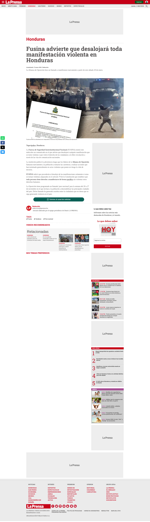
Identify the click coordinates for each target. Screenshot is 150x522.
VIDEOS (70, 498)
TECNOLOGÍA (52, 498)
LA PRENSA (110, 488)
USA (29, 498)
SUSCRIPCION (111, 500)
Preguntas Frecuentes (59, 512)
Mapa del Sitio (115, 511)
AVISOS (70, 502)
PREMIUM (71, 484)
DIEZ (108, 492)
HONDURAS (32, 488)
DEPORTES (52, 488)
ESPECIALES (71, 492)
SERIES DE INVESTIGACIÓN (73, 489)
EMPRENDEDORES (54, 492)
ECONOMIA (32, 492)
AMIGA (50, 494)
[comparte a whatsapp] (3, 138)
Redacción (46, 67)
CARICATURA (91, 492)
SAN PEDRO (32, 490)
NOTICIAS (31, 484)
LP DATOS (70, 496)
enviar (107, 246)
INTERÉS (51, 484)
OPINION (90, 484)
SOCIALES (51, 496)
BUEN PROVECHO (112, 496)
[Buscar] (146, 6)
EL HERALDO (110, 490)
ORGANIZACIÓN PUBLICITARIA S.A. (38, 516)
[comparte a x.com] (3, 147)
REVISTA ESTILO (112, 494)
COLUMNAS (91, 490)
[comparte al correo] (3, 152)
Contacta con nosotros (91, 511)
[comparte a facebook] (3, 143)
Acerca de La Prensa (58, 511)
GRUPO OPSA (110, 484)
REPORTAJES (72, 494)
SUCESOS (31, 494)
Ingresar (139, 2)
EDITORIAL (90, 488)
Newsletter (105, 511)
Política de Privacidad (74, 511)
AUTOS (50, 500)
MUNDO (31, 496)
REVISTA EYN (111, 498)
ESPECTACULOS (53, 490)
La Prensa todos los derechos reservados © (38, 512)
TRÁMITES (71, 500)
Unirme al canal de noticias (60, 199)
